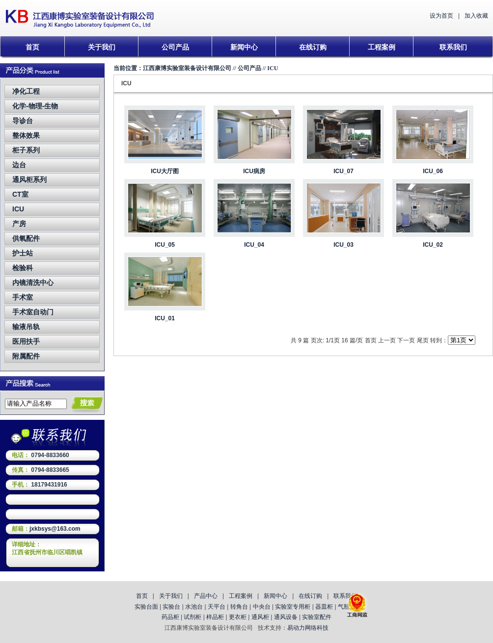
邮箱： (20, 528)
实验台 (171, 606)
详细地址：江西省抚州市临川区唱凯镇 (47, 548)
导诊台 (22, 121)
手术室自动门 (33, 312)
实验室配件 (316, 617)
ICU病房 (254, 171)
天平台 (216, 606)
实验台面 (146, 606)
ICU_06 (433, 171)
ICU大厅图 (165, 171)
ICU (18, 209)
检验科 (22, 268)
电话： (20, 455)
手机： (20, 484)
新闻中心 (244, 47)
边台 (19, 165)
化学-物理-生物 (35, 106)
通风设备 (286, 617)
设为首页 (441, 15)
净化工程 (26, 91)
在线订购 (313, 47)
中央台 (262, 606)
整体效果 (26, 135)
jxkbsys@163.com (55, 528)
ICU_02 (433, 244)
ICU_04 (254, 244)
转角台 (239, 606)
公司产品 (175, 47)
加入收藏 (476, 15)
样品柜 (215, 617)
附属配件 (26, 356)
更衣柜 (237, 617)
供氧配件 (26, 238)
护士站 (22, 253)
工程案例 (381, 47)
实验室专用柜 (292, 606)
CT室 (20, 194)
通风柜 (260, 617)
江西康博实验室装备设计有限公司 (187, 68)
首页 (32, 47)
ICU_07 (343, 171)
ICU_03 (343, 244)
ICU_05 (165, 244)
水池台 (194, 606)
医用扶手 (26, 341)
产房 (19, 224)
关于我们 (101, 47)
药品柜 (170, 617)
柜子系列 (26, 150)
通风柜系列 (29, 179)
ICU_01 (165, 318)
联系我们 (453, 47)
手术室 (22, 297)
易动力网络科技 (308, 627)
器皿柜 (324, 606)
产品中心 (206, 595)
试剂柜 (192, 617)
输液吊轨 (26, 327)
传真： (20, 469)
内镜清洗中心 (33, 282)
